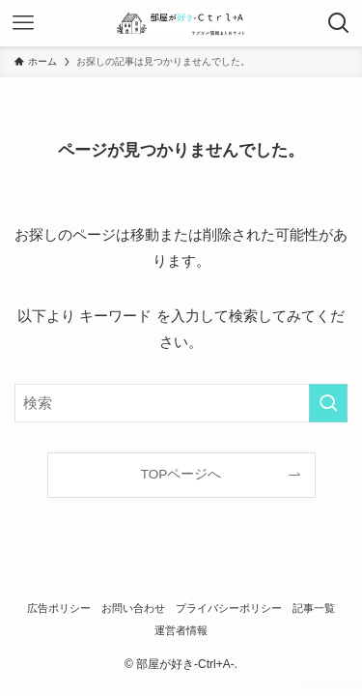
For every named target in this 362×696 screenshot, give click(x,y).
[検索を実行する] (328, 403)
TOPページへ (181, 474)
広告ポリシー (59, 608)
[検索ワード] (181, 403)
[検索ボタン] (339, 23)
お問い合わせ (133, 608)
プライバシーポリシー (229, 608)
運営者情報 (181, 630)
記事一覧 (313, 608)
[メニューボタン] (23, 23)
